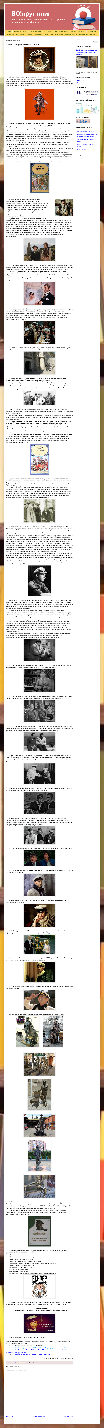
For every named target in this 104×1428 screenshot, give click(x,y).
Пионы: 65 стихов (82, 150)
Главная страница (39, 1416)
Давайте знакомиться (20, 31)
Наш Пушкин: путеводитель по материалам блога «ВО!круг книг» (86, 52)
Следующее (10, 1416)
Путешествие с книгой (78, 31)
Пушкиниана (92, 31)
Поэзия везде (83, 35)
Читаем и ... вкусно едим (34, 35)
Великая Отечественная (61, 31)
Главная (8, 31)
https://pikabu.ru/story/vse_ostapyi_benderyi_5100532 (32, 1354)
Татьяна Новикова (20, 1363)
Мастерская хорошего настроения (66, 35)
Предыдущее (68, 1416)
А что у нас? (49, 35)
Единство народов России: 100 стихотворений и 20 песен (87, 135)
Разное (92, 35)
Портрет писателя (35, 31)
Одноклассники (82, 83)
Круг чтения (47, 31)
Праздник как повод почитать (15, 35)
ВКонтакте (80, 80)
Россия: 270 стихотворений (85, 131)
